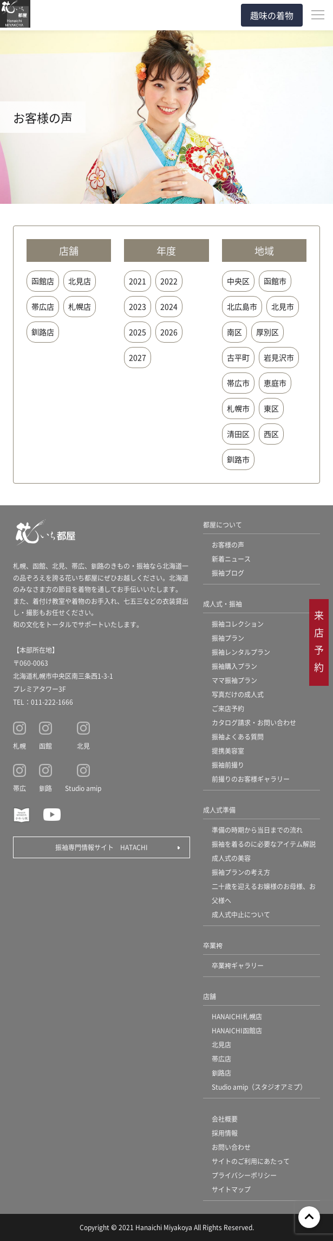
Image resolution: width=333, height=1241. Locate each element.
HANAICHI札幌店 (237, 1016)
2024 (169, 306)
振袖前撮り (228, 764)
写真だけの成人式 (238, 694)
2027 (137, 357)
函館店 (42, 280)
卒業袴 (213, 945)
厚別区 (267, 331)
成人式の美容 (231, 858)
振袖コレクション (238, 623)
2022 (169, 280)
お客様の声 (228, 544)
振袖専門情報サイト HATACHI (101, 847)
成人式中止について (241, 914)
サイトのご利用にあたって (251, 1161)
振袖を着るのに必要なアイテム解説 (264, 843)
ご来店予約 (228, 708)
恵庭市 (275, 382)
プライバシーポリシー (244, 1175)
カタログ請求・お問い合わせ (254, 722)
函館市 (275, 280)
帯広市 (238, 382)
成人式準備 (219, 809)
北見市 (282, 306)
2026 (169, 331)
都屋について (222, 524)
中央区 (238, 280)
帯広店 (42, 306)
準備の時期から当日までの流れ (257, 829)
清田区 (238, 433)
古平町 (238, 357)
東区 (271, 408)
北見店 (79, 280)
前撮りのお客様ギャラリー (251, 778)
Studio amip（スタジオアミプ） (259, 1086)
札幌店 (79, 306)
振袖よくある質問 (238, 736)
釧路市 (238, 459)
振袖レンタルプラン (241, 652)
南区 (234, 331)
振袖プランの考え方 (241, 872)
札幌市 (238, 408)
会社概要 (225, 1118)
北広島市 (242, 306)
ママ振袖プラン (234, 680)
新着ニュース (231, 558)
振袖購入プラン (234, 666)
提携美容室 (228, 750)
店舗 (209, 996)
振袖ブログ (228, 572)
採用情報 (225, 1132)
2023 (137, 306)
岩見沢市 (279, 357)
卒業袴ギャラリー (238, 965)
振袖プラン (228, 637)
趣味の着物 (271, 15)
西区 (271, 433)
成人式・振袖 (222, 603)
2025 (137, 331)
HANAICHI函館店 (237, 1030)
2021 (137, 280)
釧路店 (42, 331)
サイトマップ (231, 1189)
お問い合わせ (231, 1147)
